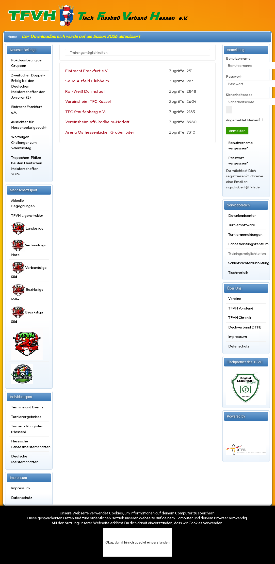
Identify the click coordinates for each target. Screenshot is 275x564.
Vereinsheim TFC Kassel (88, 101)
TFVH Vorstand (240, 308)
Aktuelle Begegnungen (23, 203)
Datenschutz (21, 497)
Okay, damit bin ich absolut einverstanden (137, 542)
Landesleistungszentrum (246, 243)
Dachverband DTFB (244, 327)
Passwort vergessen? (238, 160)
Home (12, 37)
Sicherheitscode (239, 94)
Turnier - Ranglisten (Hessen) (27, 429)
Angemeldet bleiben (242, 120)
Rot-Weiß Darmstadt (85, 91)
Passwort (234, 76)
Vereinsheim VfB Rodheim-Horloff (97, 121)
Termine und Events (27, 407)
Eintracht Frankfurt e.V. (87, 70)
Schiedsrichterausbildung (246, 262)
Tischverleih (238, 272)
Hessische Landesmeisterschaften (29, 444)
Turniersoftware (241, 224)
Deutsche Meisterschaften (24, 459)
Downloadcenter (242, 215)
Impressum (20, 488)
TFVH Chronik (239, 317)
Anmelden (237, 130)
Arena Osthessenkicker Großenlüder (99, 132)
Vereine (234, 298)
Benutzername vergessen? (240, 145)
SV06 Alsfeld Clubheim (87, 80)
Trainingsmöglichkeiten (246, 253)
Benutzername (238, 58)
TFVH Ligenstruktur (27, 215)
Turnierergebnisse (26, 416)
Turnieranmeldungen (245, 234)
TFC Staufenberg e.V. (85, 111)
